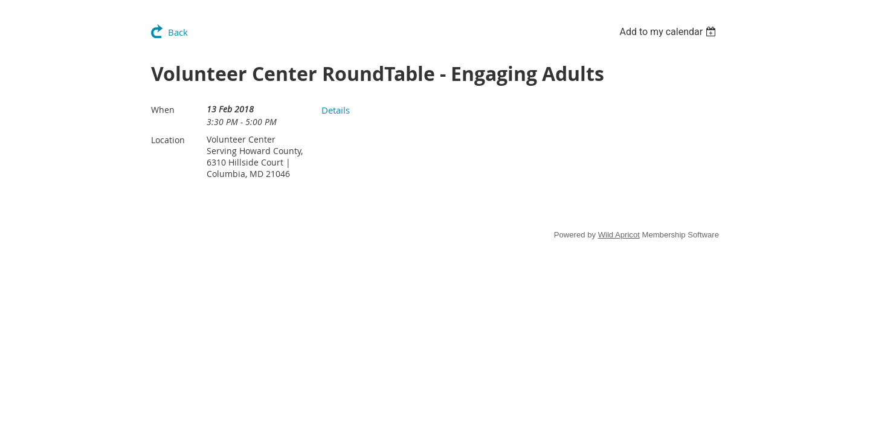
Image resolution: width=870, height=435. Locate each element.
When (163, 109)
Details (335, 110)
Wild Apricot (619, 234)
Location (168, 140)
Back (178, 32)
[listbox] (669, 31)
